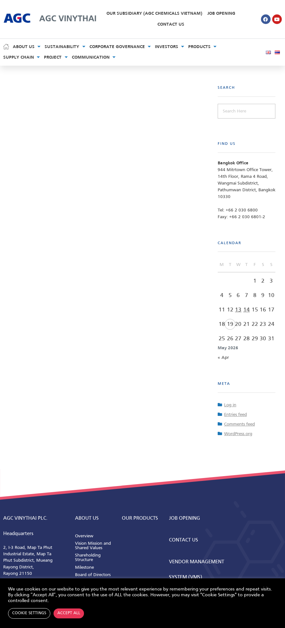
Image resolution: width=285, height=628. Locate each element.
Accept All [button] (68, 613)
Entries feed (235, 415)
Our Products (140, 518)
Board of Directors (93, 575)
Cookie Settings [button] (29, 613)
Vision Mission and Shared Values (93, 545)
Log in (230, 405)
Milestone (84, 568)
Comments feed (239, 424)
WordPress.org (238, 434)
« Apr (223, 358)
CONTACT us (183, 540)
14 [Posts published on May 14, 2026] (246, 310)
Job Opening (221, 14)
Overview (84, 536)
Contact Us (170, 24)
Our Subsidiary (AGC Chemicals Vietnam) (154, 14)
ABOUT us (87, 518)
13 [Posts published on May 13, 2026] (238, 310)
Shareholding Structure (88, 557)
